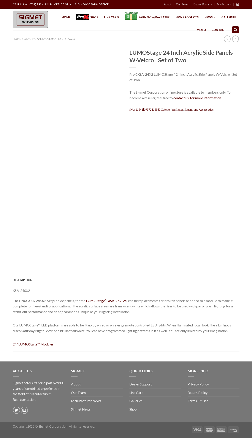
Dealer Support (140, 384)
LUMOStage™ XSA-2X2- (104, 301)
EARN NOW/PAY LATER (147, 17)
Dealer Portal (202, 4)
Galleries (228, 17)
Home (66, 17)
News (210, 17)
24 (125, 301)
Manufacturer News (86, 401)
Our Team (182, 4)
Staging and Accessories (42, 38)
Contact (219, 30)
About (167, 4)
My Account (224, 4)
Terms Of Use (198, 401)
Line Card (111, 17)
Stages (70, 38)
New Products (187, 17)
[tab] (23, 280)
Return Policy (198, 392)
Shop (87, 17)
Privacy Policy (198, 384)
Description (23, 280)
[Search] (235, 30)
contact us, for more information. (197, 98)
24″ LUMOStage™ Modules (33, 344)
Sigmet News (81, 409)
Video (201, 30)
